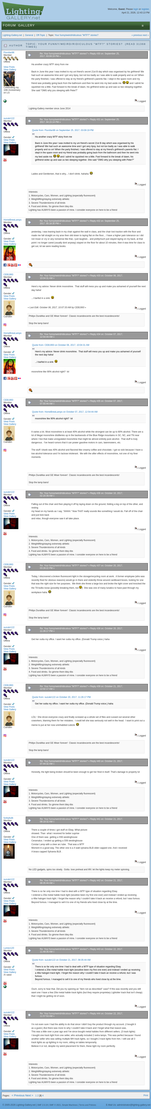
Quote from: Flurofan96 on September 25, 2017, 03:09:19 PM (63, 130)
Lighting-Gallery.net (12, 35)
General (29, 35)
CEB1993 (8, 274)
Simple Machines (69, 1105)
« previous (137, 35)
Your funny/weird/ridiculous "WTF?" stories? (76, 35)
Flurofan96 (9, 52)
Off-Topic (40, 35)
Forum (9, 25)
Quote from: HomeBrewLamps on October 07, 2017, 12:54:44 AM (64, 412)
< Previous (18, 1095)
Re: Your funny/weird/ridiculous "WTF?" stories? (64, 53)
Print (145, 1095)
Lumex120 (9, 948)
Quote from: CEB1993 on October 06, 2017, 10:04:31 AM (60, 345)
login (135, 9)
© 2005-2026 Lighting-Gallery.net (18, 1105)
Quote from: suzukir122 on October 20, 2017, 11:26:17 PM (61, 697)
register (145, 9)
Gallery (26, 25)
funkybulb (8, 818)
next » (146, 35)
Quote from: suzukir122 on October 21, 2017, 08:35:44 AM (61, 960)
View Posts (9, 67)
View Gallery (10, 69)
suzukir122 (9, 118)
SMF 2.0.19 (42, 1105)
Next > (29, 1095)
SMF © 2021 (55, 1105)
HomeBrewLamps (12, 219)
